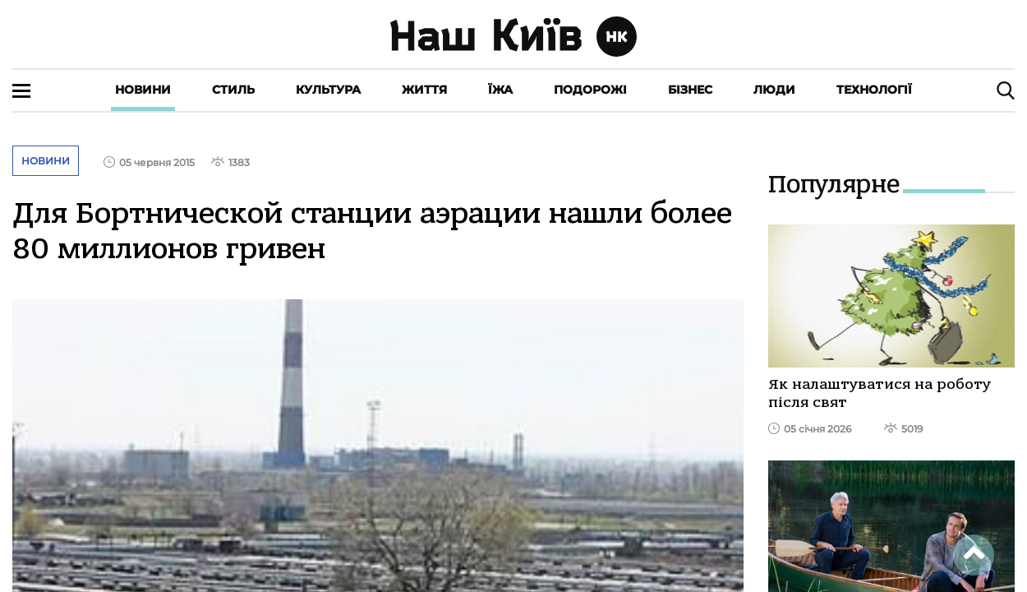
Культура (328, 89)
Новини (143, 89)
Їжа (500, 89)
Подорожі (590, 89)
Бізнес (690, 89)
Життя (424, 89)
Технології (874, 89)
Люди (774, 89)
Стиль (233, 89)
